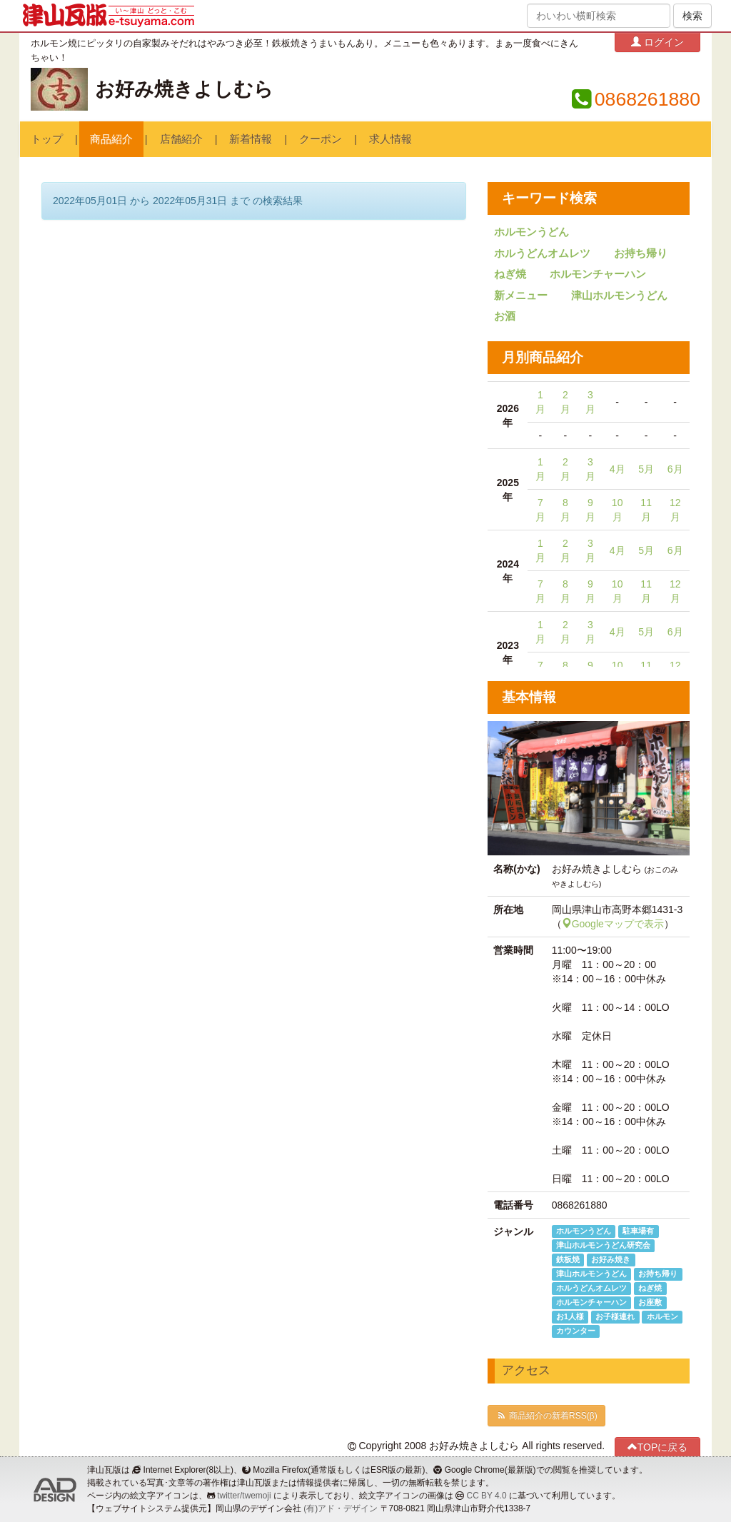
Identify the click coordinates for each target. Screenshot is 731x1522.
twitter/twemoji (244, 1496)
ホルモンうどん (531, 232)
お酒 (504, 316)
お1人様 (570, 1316)
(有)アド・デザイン (340, 1508)
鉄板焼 (568, 1259)
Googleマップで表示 (613, 923)
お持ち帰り (640, 253)
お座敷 (650, 1302)
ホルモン (662, 1316)
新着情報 (250, 139)
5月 (646, 469)
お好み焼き (610, 1259)
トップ (47, 139)
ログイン (657, 42)
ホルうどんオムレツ (542, 253)
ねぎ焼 (510, 274)
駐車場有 (638, 1230)
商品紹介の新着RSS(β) (546, 1416)
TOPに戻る (657, 1447)
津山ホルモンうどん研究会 (603, 1245)
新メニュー (521, 295)
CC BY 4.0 (487, 1496)
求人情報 (390, 139)
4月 (617, 469)
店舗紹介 (181, 139)
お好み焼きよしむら (184, 89)
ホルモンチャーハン (598, 274)
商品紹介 (111, 139)
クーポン (320, 139)
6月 (675, 469)
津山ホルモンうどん (619, 295)
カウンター (575, 1330)
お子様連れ (615, 1316)
